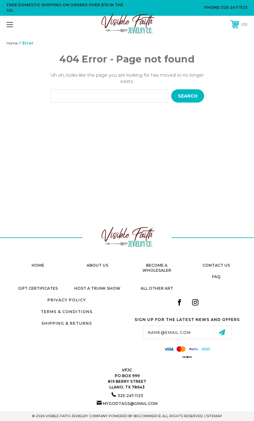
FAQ (216, 276)
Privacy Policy (66, 300)
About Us (97, 265)
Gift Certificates (38, 288)
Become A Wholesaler (156, 268)
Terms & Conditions (67, 311)
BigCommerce (147, 416)
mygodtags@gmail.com (130, 403)
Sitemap (214, 416)
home (38, 265)
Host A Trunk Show (97, 288)
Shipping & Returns (66, 323)
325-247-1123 (234, 7)
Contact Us (216, 265)
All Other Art (157, 288)
